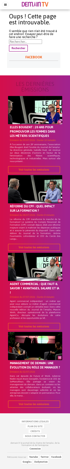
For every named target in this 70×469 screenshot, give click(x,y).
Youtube (33, 457)
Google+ (27, 462)
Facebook (56, 457)
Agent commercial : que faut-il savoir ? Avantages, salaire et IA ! (34, 288)
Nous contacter (35, 436)
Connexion (35, 448)
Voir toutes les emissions (34, 169)
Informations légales (35, 421)
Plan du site (35, 426)
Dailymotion (41, 462)
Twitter (45, 457)
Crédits (35, 431)
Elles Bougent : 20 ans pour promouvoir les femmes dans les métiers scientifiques (32, 131)
